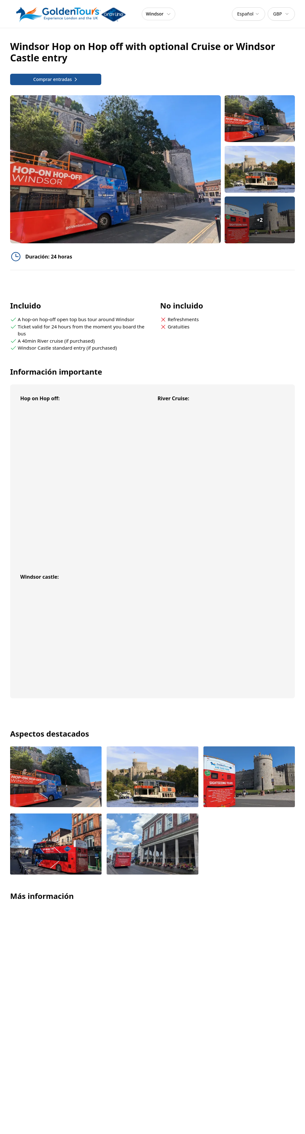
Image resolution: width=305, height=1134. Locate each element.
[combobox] (248, 14)
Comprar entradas (55, 79)
